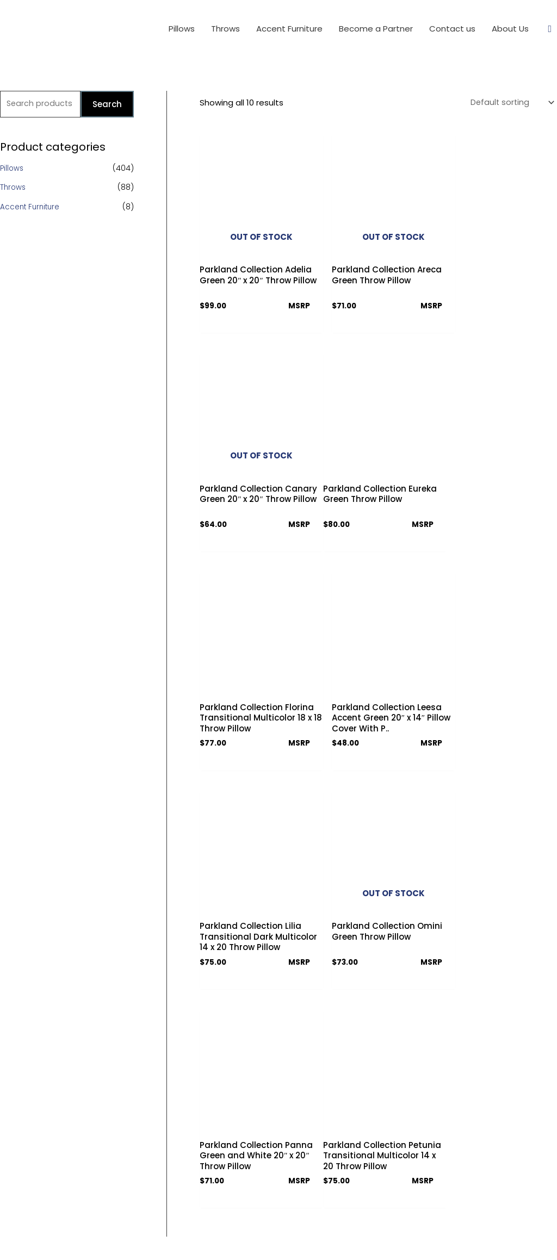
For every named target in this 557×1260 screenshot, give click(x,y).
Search (107, 104)
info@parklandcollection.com (414, 1163)
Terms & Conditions (261, 1104)
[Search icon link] (550, 29)
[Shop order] (509, 103)
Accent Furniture (31, 207)
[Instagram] (407, 1190)
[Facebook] (369, 1190)
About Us (243, 1066)
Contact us (246, 1085)
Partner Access (254, 1142)
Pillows (12, 169)
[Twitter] (388, 1190)
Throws (13, 188)
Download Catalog (260, 1123)
